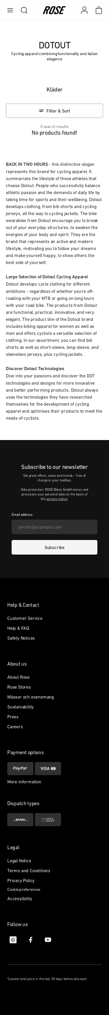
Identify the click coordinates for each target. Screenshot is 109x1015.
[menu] (10, 10)
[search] (21, 10)
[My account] (84, 10)
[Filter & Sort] (54, 110)
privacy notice (57, 499)
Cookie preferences (23, 889)
